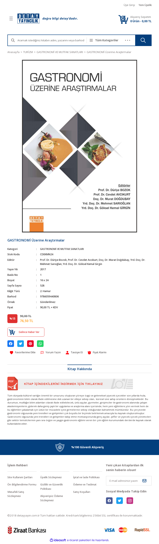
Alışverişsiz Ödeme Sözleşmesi (53, 499)
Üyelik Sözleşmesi (52, 477)
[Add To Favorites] (23, 353)
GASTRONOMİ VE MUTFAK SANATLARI (63, 249)
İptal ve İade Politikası (87, 477)
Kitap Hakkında (79, 369)
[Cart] (123, 19)
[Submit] (144, 481)
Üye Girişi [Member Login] (129, 5)
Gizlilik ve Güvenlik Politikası (53, 487)
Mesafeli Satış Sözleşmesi (16, 499)
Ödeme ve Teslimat (86, 485)
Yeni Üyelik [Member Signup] (145, 5)
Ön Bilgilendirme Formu (18, 487)
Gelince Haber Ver (29, 332)
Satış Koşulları (82, 492)
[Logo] (47, 18)
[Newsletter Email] (129, 481)
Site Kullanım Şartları (21, 477)
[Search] (54, 40)
